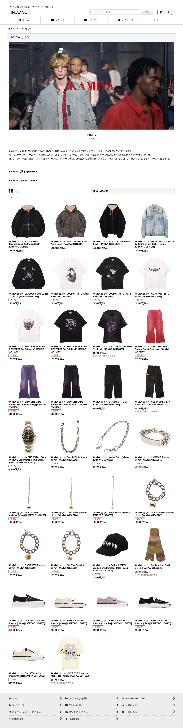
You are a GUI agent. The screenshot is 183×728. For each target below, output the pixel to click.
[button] (159, 20)
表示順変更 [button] (100, 191)
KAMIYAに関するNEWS (22, 171)
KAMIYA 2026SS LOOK (22, 180)
